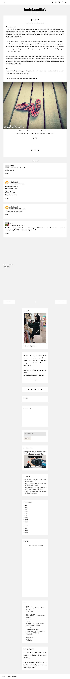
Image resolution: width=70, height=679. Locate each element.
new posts (9, 302)
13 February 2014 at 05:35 (17, 167)
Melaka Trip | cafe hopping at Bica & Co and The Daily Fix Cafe (35, 488)
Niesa (11, 223)
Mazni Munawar (31, 614)
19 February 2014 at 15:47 (17, 225)
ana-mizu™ (29, 606)
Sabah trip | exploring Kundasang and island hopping (35, 492)
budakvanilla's (35, 9)
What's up (28, 639)
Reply (7, 173)
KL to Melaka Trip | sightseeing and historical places (35, 484)
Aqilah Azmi (13, 182)
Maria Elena (29, 637)
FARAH (28, 622)
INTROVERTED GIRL (32, 629)
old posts (61, 302)
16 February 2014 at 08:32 (17, 209)
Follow (35, 380)
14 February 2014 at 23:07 (17, 184)
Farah (11, 166)
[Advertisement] (35, 285)
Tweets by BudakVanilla (35, 545)
